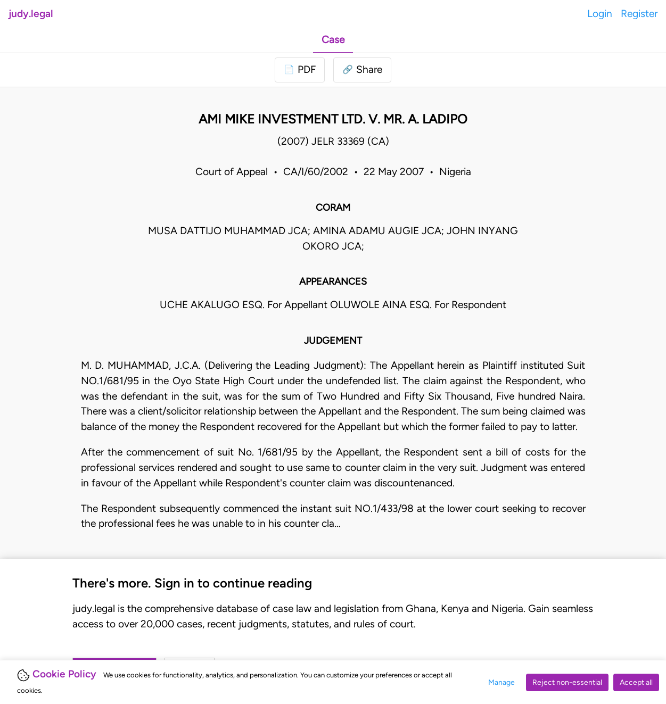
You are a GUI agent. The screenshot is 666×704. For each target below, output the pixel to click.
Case (333, 40)
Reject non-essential (567, 682)
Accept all (636, 682)
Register (639, 13)
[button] (362, 69)
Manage (501, 682)
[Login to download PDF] (300, 69)
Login (599, 13)
